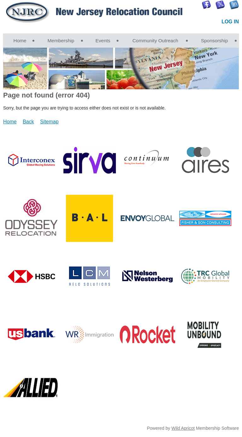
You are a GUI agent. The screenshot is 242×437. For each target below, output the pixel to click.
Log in (230, 21)
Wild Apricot (183, 428)
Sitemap (49, 121)
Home (10, 121)
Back (28, 121)
